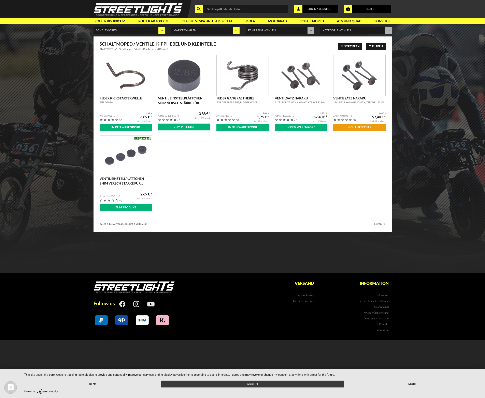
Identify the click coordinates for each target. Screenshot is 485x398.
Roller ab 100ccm (151, 21)
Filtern (376, 46)
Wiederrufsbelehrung (376, 312)
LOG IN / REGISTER (319, 9)
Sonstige (384, 21)
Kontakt (384, 324)
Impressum (382, 330)
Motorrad (276, 21)
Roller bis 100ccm (107, 21)
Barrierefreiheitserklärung (373, 301)
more (412, 384)
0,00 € (370, 9)
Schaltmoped (312, 21)
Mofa (246, 21)
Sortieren (350, 46)
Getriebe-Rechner (303, 301)
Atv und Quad (350, 21)
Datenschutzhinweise (376, 318)
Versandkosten (305, 295)
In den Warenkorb (125, 127)
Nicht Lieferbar (359, 127)
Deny (93, 384)
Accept (252, 384)
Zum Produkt (184, 127)
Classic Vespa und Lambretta (203, 21)
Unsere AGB (381, 306)
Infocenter (383, 295)
